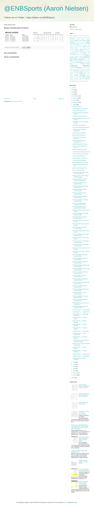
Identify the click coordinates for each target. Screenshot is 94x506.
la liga (88, 52)
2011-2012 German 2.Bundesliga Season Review (81, 241)
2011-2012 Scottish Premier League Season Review (79, 204)
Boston (76, 37)
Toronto (83, 76)
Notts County (87, 59)
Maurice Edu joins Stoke (78, 170)
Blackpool (72, 37)
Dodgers (85, 44)
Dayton (71, 44)
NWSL (71, 60)
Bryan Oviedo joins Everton (79, 135)
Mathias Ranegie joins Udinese (80, 144)
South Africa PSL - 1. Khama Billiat (81, 309)
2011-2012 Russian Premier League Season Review (79, 207)
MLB (85, 56)
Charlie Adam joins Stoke (79, 156)
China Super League (84, 40)
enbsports (74, 27)
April (74, 368)
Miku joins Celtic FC (77, 106)
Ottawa (74, 62)
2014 (73, 90)
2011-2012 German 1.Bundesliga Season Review (81, 245)
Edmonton (72, 46)
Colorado (87, 42)
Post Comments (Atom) (16, 101)
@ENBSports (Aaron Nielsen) (46, 8)
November (75, 98)
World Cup (76, 81)
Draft (89, 44)
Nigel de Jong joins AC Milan (80, 149)
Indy (70, 51)
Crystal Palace (81, 43)
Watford (76, 79)
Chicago (76, 40)
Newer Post (7, 98)
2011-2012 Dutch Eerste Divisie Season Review (80, 272)
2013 (73, 92)
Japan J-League (79, 51)
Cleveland (83, 41)
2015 (73, 87)
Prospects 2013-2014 (85, 67)
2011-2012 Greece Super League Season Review (81, 235)
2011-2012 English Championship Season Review (81, 266)
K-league (85, 51)
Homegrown (77, 49)
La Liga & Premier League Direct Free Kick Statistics (80, 173)
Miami (73, 56)
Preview (88, 63)
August (75, 104)
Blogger (75, 502)
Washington (72, 79)
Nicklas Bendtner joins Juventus (80, 162)
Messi (89, 54)
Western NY (81, 79)
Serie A (85, 72)
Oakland (77, 60)
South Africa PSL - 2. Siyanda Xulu (81, 312)
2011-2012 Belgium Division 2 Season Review (80, 293)
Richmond (78, 69)
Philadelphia (79, 62)
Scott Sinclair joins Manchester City (81, 151)
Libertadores (73, 54)
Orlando (71, 62)
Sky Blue (76, 73)
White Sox (87, 79)
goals (89, 48)
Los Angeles (84, 54)
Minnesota (81, 56)
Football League (86, 46)
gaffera (65, 502)
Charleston (88, 38)
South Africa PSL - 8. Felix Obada (81, 331)
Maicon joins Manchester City (80, 168)
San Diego (86, 70)
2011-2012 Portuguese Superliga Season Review (81, 214)
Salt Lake (75, 70)
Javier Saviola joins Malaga (79, 160)
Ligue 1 (78, 54)
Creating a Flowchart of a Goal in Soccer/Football (84, 413)
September (75, 102)
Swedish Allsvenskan (79, 75)
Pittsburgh (85, 62)
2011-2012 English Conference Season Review (80, 255)
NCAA (79, 57)
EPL (76, 46)
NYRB (74, 60)
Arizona (81, 35)
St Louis (88, 73)
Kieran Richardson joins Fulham (80, 154)
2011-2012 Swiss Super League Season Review (80, 186)
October (75, 100)
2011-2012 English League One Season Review (80, 262)
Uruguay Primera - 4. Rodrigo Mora (81, 356)
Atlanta (84, 35)
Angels (77, 35)
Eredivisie (79, 46)
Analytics (74, 35)
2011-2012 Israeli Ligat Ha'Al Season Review (80, 228)
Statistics (71, 75)
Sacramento (87, 69)
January (75, 375)
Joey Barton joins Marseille (79, 125)
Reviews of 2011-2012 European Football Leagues (81, 176)
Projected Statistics (80, 66)
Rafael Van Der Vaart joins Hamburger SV (79, 141)
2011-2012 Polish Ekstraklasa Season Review (80, 217)
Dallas (88, 43)
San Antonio (80, 70)
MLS (88, 56)
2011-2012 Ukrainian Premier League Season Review (80, 179)
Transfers (88, 76)
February (75, 373)
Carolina (82, 38)
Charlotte (71, 40)
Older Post (61, 98)
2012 (73, 94)
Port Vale (76, 63)
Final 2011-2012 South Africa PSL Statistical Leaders (81, 341)
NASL (75, 57)
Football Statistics (74, 48)
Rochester (83, 69)
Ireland (73, 51)
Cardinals (78, 38)
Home (34, 98)
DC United (76, 45)
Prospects (78, 67)
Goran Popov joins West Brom (80, 116)
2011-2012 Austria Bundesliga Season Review (80, 300)
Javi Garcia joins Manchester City (81, 127)
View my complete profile (76, 29)
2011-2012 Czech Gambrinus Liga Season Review (81, 283)
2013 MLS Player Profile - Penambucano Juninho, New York (84, 386)
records (74, 69)
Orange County (87, 60)
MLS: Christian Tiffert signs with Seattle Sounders (80, 307)
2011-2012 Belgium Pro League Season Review (80, 296)
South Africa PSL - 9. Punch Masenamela (79, 334)
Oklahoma (82, 60)
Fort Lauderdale (83, 48)
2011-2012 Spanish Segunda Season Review (80, 190)
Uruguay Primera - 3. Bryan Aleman (81, 354)
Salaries (71, 70)
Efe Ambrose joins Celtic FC (79, 133)
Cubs (86, 43)
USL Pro (81, 78)
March (74, 370)
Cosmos (76, 43)
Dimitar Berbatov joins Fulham (80, 158)
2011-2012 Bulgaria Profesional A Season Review (81, 290)
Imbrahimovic (87, 49)
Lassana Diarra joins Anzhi (79, 110)
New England (84, 57)
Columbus (72, 43)
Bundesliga (72, 38)
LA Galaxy (82, 52)
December (75, 96)
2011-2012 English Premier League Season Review (81, 269)
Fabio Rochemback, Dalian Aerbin (83, 403)
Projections (72, 67)
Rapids (71, 69)
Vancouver (87, 78)
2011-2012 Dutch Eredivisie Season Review (79, 276)
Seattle (81, 72)
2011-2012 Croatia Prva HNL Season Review (80, 286)
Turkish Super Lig (74, 78)
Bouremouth (80, 37)
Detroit (81, 44)
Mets (71, 56)
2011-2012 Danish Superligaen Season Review (80, 279)
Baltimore (88, 35)
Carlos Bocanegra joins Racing (80, 108)
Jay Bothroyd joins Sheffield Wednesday (79, 130)
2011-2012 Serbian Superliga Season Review (80, 197)
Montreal (72, 57)
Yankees (86, 81)
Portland (82, 63)
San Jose (76, 72)
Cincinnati (78, 41)
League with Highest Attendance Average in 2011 (79, 451)
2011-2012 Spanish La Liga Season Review (79, 193)
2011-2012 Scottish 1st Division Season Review (80, 200)
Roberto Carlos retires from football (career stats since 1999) (84, 395)
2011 (73, 377)
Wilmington (72, 81)
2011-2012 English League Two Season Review (80, 259)
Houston (82, 49)
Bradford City (87, 37)
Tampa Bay (76, 76)
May (74, 366)
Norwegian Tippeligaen (78, 59)
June (74, 364)
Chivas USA (73, 42)
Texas (80, 76)
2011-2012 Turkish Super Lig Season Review (80, 183)
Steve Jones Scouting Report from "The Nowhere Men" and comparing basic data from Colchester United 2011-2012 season (80, 427)
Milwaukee (77, 56)
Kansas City (75, 52)
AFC (71, 35)
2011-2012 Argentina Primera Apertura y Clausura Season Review (84, 439)
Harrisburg (72, 49)
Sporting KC (82, 73)
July (74, 362)
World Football (81, 81)
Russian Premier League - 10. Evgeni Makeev (83, 462)
